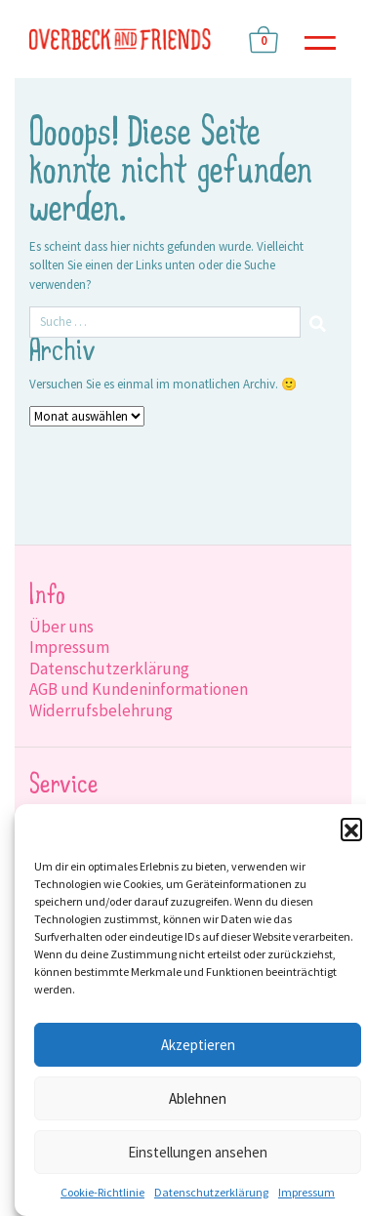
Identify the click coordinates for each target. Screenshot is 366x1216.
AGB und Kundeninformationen (138, 689)
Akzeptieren (198, 1044)
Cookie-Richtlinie (102, 1192)
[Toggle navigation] (320, 39)
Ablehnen (197, 1098)
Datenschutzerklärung (211, 1192)
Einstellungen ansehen (197, 1152)
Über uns (61, 626)
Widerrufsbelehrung (101, 710)
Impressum (306, 1192)
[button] (351, 828)
